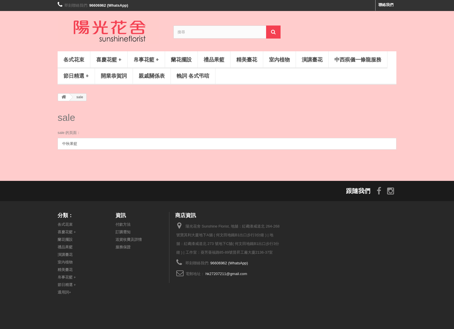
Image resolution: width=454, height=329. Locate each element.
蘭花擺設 (181, 59)
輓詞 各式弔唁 (193, 75)
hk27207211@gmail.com (226, 274)
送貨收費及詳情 (129, 239)
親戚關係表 (152, 75)
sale (66, 117)
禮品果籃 (214, 59)
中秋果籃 (69, 143)
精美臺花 (246, 59)
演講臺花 (312, 59)
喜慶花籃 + (109, 59)
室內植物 (279, 59)
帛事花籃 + (146, 59)
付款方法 (123, 224)
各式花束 (73, 59)
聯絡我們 (385, 5)
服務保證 (123, 247)
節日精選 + (76, 75)
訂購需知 (123, 232)
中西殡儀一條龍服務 (357, 59)
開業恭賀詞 (114, 75)
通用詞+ (64, 292)
